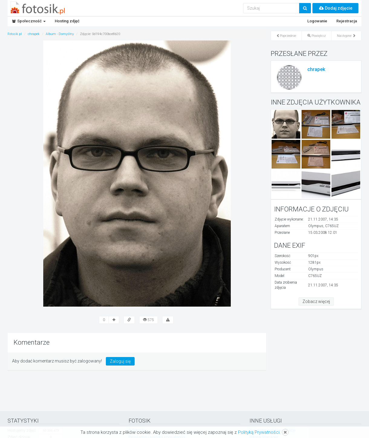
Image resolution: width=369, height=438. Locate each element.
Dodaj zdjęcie (335, 8)
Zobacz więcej (316, 301)
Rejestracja (346, 21)
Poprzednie (286, 36)
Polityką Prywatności (258, 432)
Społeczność (29, 21)
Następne (346, 36)
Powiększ (316, 36)
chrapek (316, 69)
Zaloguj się (120, 361)
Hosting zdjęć (67, 21)
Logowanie (317, 21)
